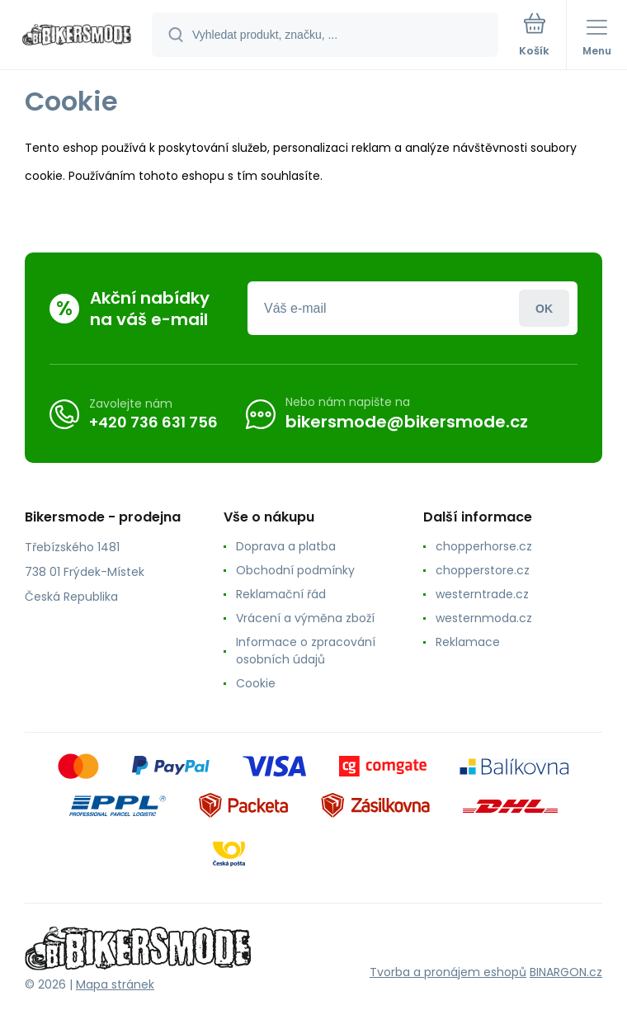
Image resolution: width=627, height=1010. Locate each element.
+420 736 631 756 (153, 421)
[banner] (76, 35)
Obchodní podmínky (295, 570)
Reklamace (468, 642)
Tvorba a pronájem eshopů (448, 972)
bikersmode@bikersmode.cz (406, 421)
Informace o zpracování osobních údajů (305, 651)
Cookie (256, 683)
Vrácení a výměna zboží (305, 618)
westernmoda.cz (484, 618)
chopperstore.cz (483, 570)
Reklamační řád (281, 594)
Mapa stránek (115, 984)
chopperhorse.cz (484, 546)
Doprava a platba (286, 546)
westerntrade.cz (482, 594)
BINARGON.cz (566, 972)
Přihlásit (544, 308)
